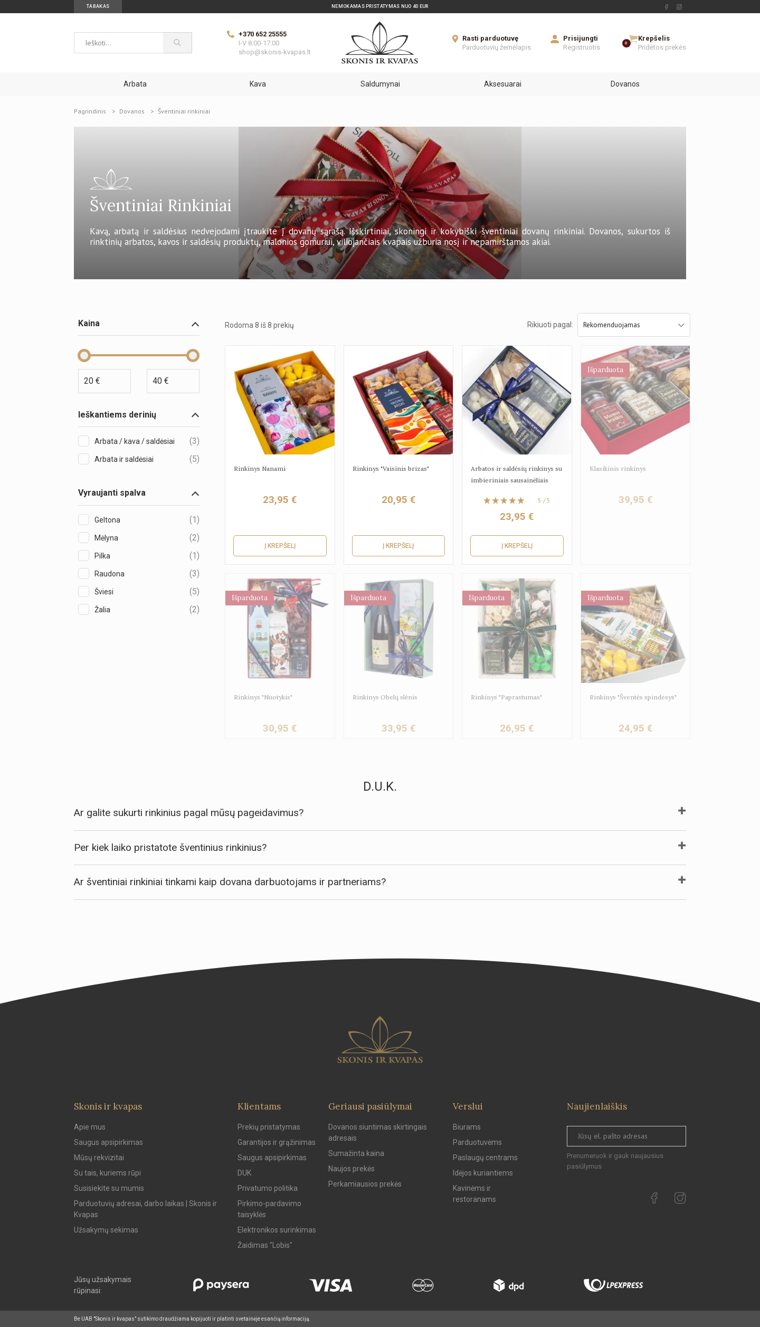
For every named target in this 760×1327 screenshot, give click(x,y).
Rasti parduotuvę (490, 38)
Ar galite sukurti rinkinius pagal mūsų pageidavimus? (188, 813)
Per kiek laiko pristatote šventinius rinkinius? (170, 847)
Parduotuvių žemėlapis (496, 47)
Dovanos (625, 84)
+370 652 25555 (263, 34)
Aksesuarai (502, 84)
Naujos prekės (351, 1168)
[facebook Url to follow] (666, 7)
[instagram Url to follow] (679, 7)
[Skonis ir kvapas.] (380, 1039)
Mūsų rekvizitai (99, 1157)
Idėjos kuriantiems (483, 1173)
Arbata (135, 84)
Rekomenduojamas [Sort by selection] (634, 324)
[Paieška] (177, 42)
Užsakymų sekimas (106, 1230)
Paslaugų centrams (485, 1157)
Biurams (467, 1127)
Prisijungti (580, 38)
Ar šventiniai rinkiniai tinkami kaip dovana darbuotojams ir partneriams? (230, 882)
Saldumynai (380, 84)
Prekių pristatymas (269, 1127)
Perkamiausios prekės (365, 1184)
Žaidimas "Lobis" (265, 1245)
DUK (244, 1173)
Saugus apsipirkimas (108, 1142)
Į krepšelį (280, 545)
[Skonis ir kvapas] (380, 43)
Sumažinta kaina (356, 1153)
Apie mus (90, 1127)
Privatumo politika (268, 1188)
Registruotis (581, 47)
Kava (258, 84)
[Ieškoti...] (118, 42)
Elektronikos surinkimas (277, 1230)
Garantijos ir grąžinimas (277, 1142)
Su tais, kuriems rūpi (107, 1173)
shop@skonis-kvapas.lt (275, 52)
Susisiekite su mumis (109, 1188)
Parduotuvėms (477, 1142)
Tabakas (98, 6)
